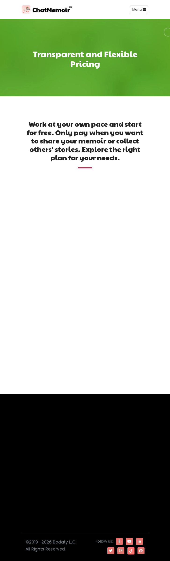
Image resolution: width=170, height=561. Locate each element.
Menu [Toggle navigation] (139, 9)
